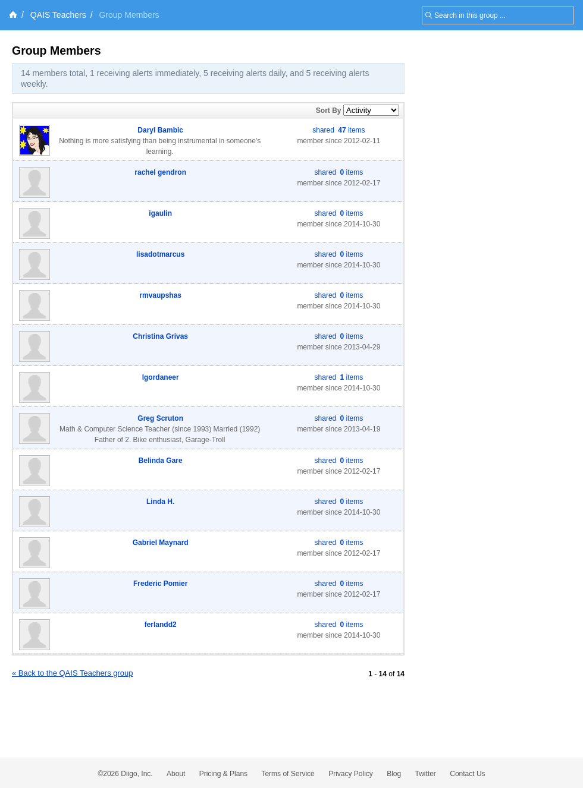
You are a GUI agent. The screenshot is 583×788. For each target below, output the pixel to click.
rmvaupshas (160, 295)
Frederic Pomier (160, 583)
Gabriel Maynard (161, 542)
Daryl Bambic (160, 130)
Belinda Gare (161, 460)
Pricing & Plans (223, 774)
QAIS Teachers (58, 15)
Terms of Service (287, 774)
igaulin (160, 213)
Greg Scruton (160, 418)
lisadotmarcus (160, 254)
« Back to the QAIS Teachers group (72, 673)
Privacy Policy (350, 774)
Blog (394, 774)
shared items (338, 130)
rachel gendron (160, 172)
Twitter (425, 774)
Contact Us (467, 774)
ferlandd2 (161, 624)
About (176, 774)
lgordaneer (160, 377)
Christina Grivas (160, 336)
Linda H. (160, 501)
